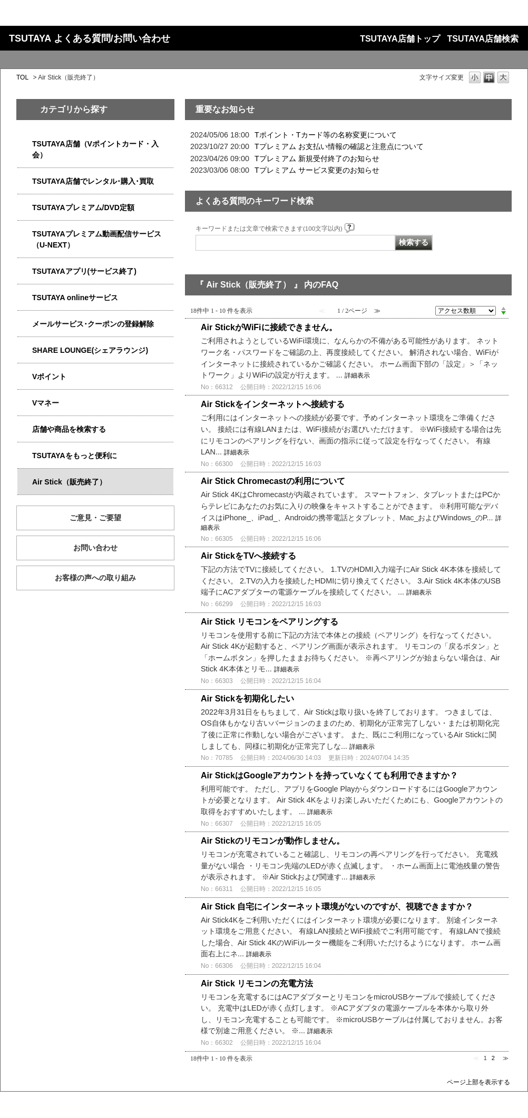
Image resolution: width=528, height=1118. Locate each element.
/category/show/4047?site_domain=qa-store (25, 144)
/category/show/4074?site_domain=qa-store (25, 376)
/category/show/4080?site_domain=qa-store (25, 324)
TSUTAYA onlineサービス (75, 297)
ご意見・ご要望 (95, 517)
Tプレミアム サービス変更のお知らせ (317, 170)
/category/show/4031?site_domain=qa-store (25, 207)
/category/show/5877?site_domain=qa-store (25, 350)
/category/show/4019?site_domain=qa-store (25, 271)
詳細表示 (357, 375)
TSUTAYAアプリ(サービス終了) (84, 271)
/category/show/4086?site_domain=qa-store (25, 429)
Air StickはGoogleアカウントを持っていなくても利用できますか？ (329, 775)
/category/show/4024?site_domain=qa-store (25, 455)
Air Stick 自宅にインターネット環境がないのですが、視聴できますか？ (337, 906)
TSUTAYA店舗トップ (399, 38)
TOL (22, 77)
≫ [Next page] (506, 1058)
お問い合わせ (95, 547)
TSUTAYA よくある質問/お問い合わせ (89, 38)
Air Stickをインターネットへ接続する (273, 404)
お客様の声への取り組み (95, 577)
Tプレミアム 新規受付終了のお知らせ (317, 158)
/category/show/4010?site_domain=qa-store (25, 297)
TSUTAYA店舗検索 (483, 38)
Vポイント (49, 376)
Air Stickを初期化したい (247, 698)
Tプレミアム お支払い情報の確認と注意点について (339, 146)
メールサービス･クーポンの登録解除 (93, 324)
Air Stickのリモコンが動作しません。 (273, 840)
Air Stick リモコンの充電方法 (257, 983)
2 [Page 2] (493, 1058)
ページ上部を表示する (478, 1082)
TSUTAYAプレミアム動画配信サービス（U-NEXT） (96, 239)
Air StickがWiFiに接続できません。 (269, 327)
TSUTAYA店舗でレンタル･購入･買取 (93, 181)
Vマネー (45, 403)
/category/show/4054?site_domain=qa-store (25, 181)
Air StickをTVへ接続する (248, 555)
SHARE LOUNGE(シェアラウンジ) (90, 350)
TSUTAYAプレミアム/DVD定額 (83, 207)
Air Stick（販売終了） (69, 482)
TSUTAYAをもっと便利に (74, 455)
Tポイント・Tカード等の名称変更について (326, 135)
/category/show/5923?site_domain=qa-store (25, 234)
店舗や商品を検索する (69, 429)
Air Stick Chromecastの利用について (273, 481)
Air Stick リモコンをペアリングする (269, 621)
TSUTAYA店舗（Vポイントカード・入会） (95, 149)
